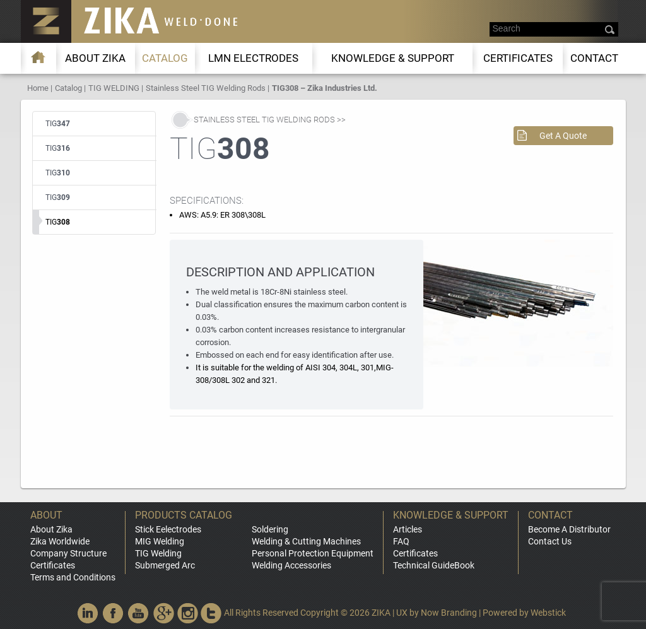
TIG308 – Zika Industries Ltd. (324, 88)
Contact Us (550, 541)
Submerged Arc (165, 565)
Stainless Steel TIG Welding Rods (206, 88)
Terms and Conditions (72, 577)
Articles (407, 529)
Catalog (165, 58)
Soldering (270, 529)
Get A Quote (563, 136)
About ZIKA (95, 58)
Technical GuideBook (433, 565)
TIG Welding (158, 553)
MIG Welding (159, 541)
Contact (594, 58)
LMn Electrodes (253, 58)
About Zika (51, 529)
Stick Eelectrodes (168, 529)
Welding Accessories (291, 565)
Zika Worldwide (60, 541)
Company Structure (68, 553)
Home (38, 88)
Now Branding (449, 613)
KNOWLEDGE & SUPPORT (392, 58)
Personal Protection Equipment (312, 553)
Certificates (518, 58)
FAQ (401, 541)
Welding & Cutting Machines (306, 541)
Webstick (548, 613)
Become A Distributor (569, 529)
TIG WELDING (113, 88)
